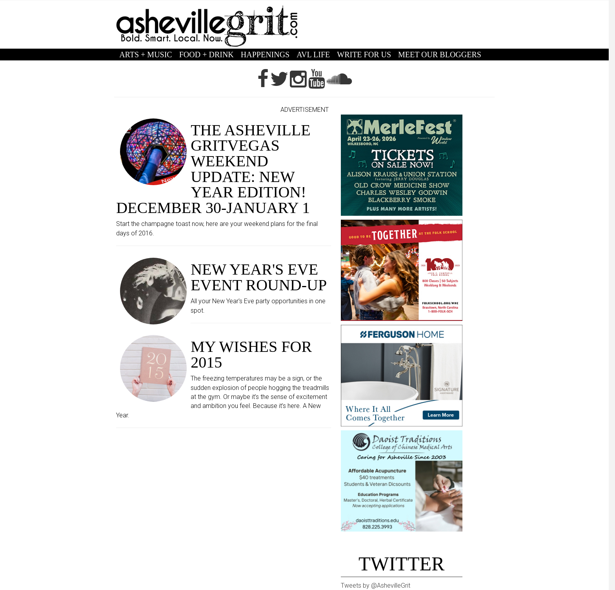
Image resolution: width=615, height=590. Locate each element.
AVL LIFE (313, 54)
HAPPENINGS (265, 54)
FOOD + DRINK (206, 54)
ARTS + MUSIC (145, 54)
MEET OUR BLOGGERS (439, 54)
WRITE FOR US (364, 54)
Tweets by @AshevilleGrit (375, 585)
